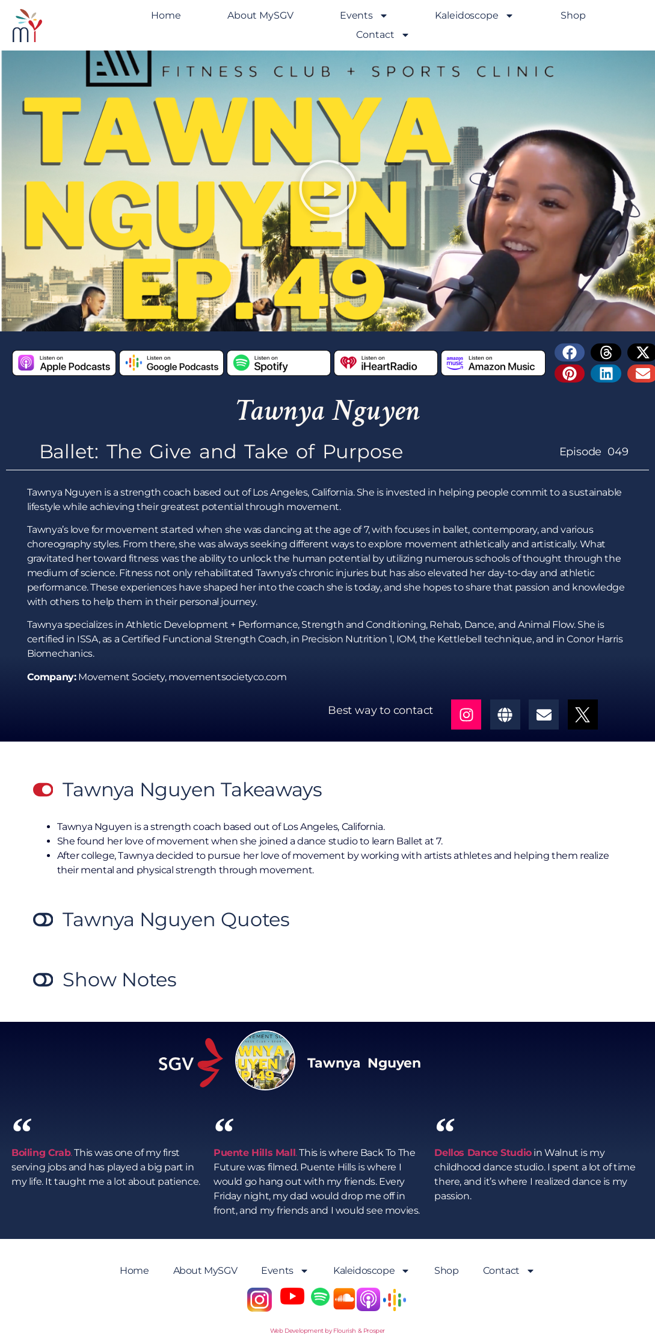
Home (166, 15)
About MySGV (260, 15)
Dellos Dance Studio (482, 1152)
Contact (383, 35)
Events (364, 15)
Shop (573, 15)
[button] (328, 191)
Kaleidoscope (474, 15)
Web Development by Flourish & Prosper (327, 1331)
